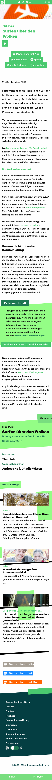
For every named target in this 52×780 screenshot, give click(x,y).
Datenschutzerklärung (17, 720)
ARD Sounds (19, 59)
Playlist (39, 776)
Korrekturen (12, 729)
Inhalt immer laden (38, 344)
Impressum (11, 724)
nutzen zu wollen (30, 225)
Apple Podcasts (16, 65)
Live (13, 776)
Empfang (10, 711)
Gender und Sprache (16, 738)
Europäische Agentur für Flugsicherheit (26, 148)
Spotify (36, 59)
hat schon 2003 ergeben (30, 372)
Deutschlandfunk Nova (18, 702)
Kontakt (10, 706)
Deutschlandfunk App (26, 53)
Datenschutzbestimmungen (30, 335)
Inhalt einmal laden (14, 344)
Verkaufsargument (35, 207)
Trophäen (11, 715)
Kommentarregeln (15, 734)
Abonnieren (37, 65)
